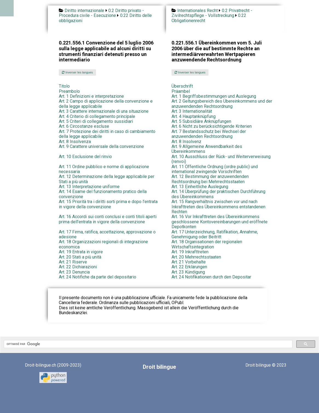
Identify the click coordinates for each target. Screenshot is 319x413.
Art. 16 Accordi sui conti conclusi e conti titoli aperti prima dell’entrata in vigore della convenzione (107, 219)
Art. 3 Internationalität (192, 111)
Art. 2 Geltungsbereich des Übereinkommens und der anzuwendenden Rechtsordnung (222, 104)
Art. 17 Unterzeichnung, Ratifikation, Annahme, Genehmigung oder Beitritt (215, 234)
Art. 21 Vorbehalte (189, 262)
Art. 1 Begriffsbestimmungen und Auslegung (214, 96)
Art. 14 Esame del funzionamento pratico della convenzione (103, 194)
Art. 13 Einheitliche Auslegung (200, 186)
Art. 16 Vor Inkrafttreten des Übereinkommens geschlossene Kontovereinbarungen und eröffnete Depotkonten (220, 221)
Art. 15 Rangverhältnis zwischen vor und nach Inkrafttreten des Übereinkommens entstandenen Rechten (218, 206)
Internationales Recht (197, 10)
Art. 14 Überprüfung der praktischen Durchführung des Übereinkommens (218, 194)
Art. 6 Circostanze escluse (84, 126)
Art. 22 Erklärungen (189, 266)
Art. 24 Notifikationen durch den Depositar (211, 277)
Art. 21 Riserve (73, 262)
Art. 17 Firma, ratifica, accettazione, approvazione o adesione (107, 234)
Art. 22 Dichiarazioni (78, 266)
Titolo (64, 86)
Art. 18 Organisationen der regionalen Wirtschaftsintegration (207, 244)
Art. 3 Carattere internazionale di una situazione (104, 111)
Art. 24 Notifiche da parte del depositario (97, 277)
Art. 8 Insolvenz (186, 141)
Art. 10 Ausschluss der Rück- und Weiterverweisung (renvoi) (221, 159)
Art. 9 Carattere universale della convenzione (101, 146)
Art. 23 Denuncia (74, 272)
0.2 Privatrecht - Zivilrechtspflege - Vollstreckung (212, 13)
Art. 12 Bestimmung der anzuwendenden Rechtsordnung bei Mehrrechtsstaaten (210, 179)
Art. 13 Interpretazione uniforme (89, 186)
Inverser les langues (77, 72)
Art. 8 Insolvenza (75, 141)
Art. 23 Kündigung (188, 272)
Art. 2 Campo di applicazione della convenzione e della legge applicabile (106, 104)
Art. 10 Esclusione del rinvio (85, 156)
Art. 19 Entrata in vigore (81, 251)
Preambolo (69, 91)
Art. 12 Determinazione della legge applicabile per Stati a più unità (106, 179)
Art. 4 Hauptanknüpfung (194, 116)
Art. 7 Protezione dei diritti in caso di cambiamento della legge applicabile (107, 134)
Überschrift (182, 86)
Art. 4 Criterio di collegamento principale (97, 116)
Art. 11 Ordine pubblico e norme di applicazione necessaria (104, 169)
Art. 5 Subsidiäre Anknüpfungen (201, 121)
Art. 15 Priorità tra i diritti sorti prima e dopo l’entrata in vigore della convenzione (108, 204)
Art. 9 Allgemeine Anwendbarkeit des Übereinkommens (207, 149)
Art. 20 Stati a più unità (80, 257)
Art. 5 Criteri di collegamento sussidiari (96, 121)
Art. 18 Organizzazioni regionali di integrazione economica (103, 244)
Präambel (181, 91)
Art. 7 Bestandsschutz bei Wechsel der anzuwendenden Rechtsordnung (209, 134)
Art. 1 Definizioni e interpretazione (91, 96)
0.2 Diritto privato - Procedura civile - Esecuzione (101, 13)
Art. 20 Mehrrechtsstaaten (196, 257)
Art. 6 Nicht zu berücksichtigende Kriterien (212, 126)
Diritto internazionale (84, 10)
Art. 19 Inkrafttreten (190, 251)
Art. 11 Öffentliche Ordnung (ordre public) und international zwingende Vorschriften (215, 169)
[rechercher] (148, 344)
